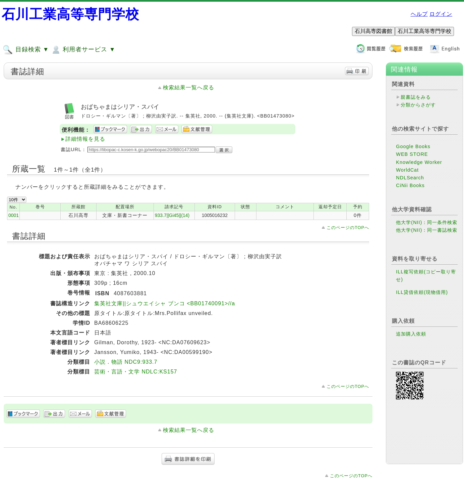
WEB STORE (412, 154)
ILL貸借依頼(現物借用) (422, 292)
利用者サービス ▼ (83, 50)
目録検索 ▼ (26, 50)
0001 (13, 215)
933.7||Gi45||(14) (172, 215)
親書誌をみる (416, 97)
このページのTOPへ (348, 227)
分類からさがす (418, 104)
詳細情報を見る (85, 139)
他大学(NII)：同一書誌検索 (426, 230)
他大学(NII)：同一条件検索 (426, 222)
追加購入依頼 (411, 334)
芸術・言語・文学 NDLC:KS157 (135, 371)
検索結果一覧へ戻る (188, 87)
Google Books (413, 146)
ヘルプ (419, 14)
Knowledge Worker (419, 162)
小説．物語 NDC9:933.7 (126, 362)
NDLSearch (410, 177)
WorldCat (407, 170)
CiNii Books (410, 185)
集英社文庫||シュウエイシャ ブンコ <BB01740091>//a (164, 303)
